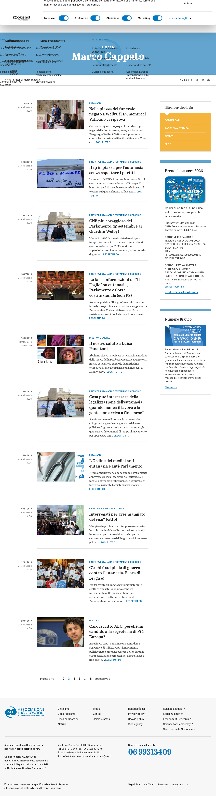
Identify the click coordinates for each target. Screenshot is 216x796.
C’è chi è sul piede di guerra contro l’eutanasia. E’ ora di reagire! (114, 573)
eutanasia (95, 103)
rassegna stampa (177, 128)
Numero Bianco (178, 319)
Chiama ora (171, 387)
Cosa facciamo (66, 713)
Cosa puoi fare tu (68, 719)
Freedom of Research (176, 719)
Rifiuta (188, 27)
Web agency (135, 724)
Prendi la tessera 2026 (184, 170)
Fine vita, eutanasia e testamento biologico (115, 162)
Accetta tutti (188, 8)
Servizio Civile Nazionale (178, 729)
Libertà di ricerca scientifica (106, 508)
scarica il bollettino (174, 286)
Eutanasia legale (172, 708)
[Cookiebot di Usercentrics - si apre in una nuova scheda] (22, 42)
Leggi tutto (102, 142)
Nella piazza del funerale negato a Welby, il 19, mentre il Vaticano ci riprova (117, 114)
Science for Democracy (177, 724)
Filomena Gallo (25, 342)
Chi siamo (64, 708)
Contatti (97, 713)
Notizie (62, 724)
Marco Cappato (25, 107)
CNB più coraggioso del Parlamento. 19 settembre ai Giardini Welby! (115, 226)
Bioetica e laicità (99, 338)
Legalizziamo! (171, 713)
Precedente (47, 679)
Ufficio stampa (101, 719)
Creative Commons (33, 768)
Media (96, 708)
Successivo (101, 679)
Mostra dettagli (177, 42)
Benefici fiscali (136, 708)
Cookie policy (136, 719)
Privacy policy (136, 713)
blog (29, 111)
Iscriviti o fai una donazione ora (181, 292)
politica (94, 620)
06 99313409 (149, 751)
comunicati (26, 345)
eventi (169, 136)
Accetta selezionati (187, 17)
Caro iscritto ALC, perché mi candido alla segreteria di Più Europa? (116, 631)
